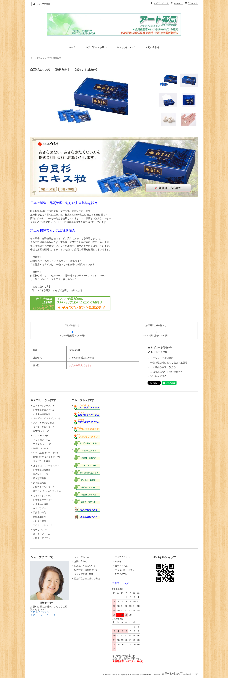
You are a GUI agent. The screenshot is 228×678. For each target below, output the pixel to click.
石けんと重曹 (39, 521)
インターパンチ (40, 435)
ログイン (178, 3)
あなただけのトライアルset (46, 465)
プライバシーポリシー (125, 570)
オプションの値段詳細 (161, 358)
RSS (117, 574)
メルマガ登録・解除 (83, 574)
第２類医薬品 (39, 478)
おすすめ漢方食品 (53, 58)
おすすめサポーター (42, 500)
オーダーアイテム (41, 534)
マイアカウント (161, 3)
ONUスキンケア (41, 448)
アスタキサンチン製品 (44, 422)
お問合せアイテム (41, 538)
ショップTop (36, 58)
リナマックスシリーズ (44, 427)
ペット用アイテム (41, 440)
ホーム (72, 47)
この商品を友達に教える (163, 367)
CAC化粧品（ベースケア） (46, 452)
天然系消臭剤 (39, 517)
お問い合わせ (152, 47)
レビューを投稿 (159, 352)
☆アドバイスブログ (40, 612)
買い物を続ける (158, 376)
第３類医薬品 (39, 482)
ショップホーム (81, 557)
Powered (176, 675)
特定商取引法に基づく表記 (87, 578)
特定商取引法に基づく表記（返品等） (170, 362)
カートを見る (121, 565)
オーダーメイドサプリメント (47, 418)
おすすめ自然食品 (41, 470)
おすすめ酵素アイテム (44, 410)
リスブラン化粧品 (41, 461)
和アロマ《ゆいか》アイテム (47, 491)
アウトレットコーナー (44, 525)
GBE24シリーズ (41, 431)
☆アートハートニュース (43, 615)
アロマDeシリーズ (42, 444)
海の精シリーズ (40, 474)
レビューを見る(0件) (161, 347)
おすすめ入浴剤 (40, 504)
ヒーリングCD (40, 529)
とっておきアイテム (42, 495)
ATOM (124, 574)
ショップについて (126, 47)
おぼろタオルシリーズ (44, 487)
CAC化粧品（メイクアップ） (47, 457)
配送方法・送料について (86, 570)
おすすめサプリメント (44, 405)
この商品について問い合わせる (166, 371)
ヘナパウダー (39, 508)
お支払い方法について (84, 565)
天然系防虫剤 (39, 512)
